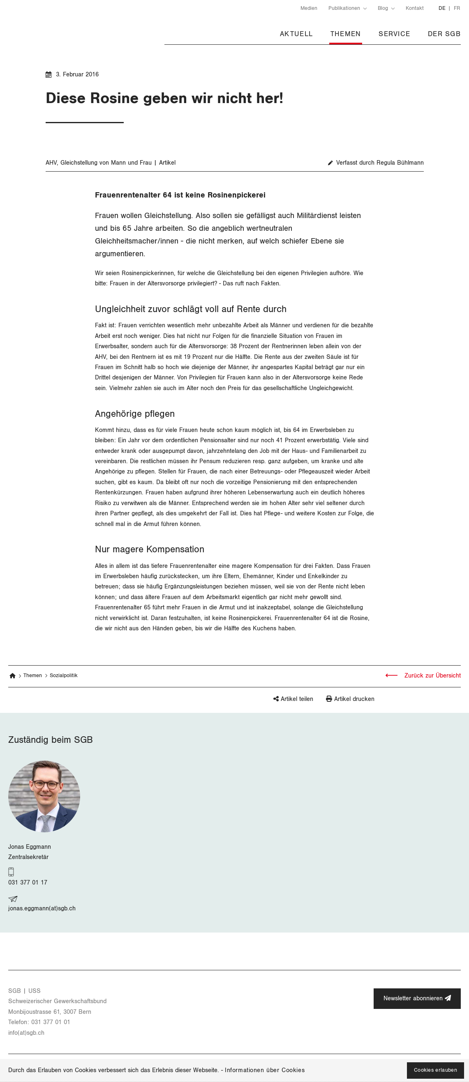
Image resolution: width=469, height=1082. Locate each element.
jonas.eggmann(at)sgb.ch (42, 908)
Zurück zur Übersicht (431, 676)
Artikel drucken (354, 699)
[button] (280, 702)
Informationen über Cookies (265, 1070)
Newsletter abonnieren (417, 998)
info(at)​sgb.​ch (26, 1033)
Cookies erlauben (435, 1070)
